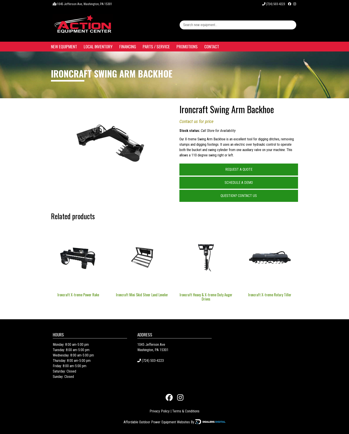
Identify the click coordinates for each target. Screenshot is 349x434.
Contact (211, 46)
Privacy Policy (160, 411)
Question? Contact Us (239, 196)
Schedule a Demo (239, 182)
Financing (127, 46)
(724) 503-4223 (273, 4)
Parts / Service (156, 46)
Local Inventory (98, 46)
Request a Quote (238, 169)
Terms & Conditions (185, 411)
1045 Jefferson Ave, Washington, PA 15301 (84, 4)
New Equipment (64, 46)
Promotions (187, 46)
